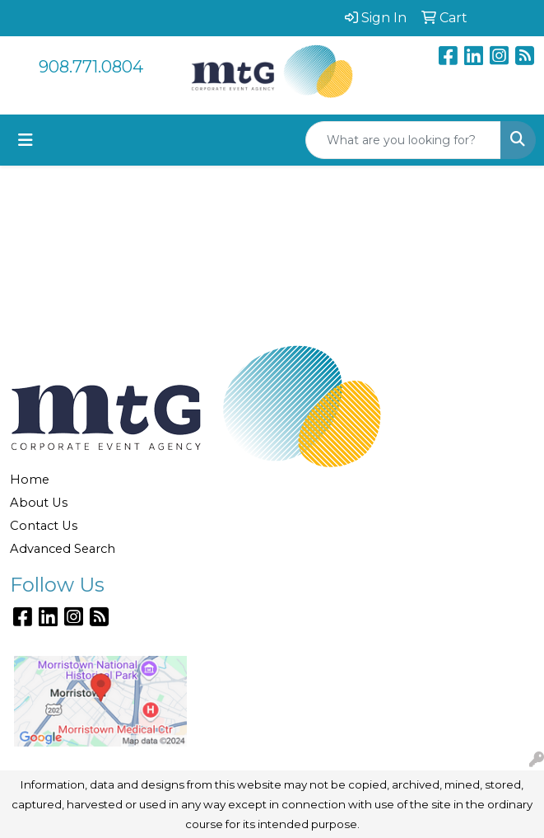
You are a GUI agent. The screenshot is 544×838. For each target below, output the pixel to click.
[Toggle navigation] (25, 140)
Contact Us (43, 525)
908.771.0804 (91, 67)
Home (29, 479)
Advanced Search (62, 548)
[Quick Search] (403, 140)
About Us (38, 502)
